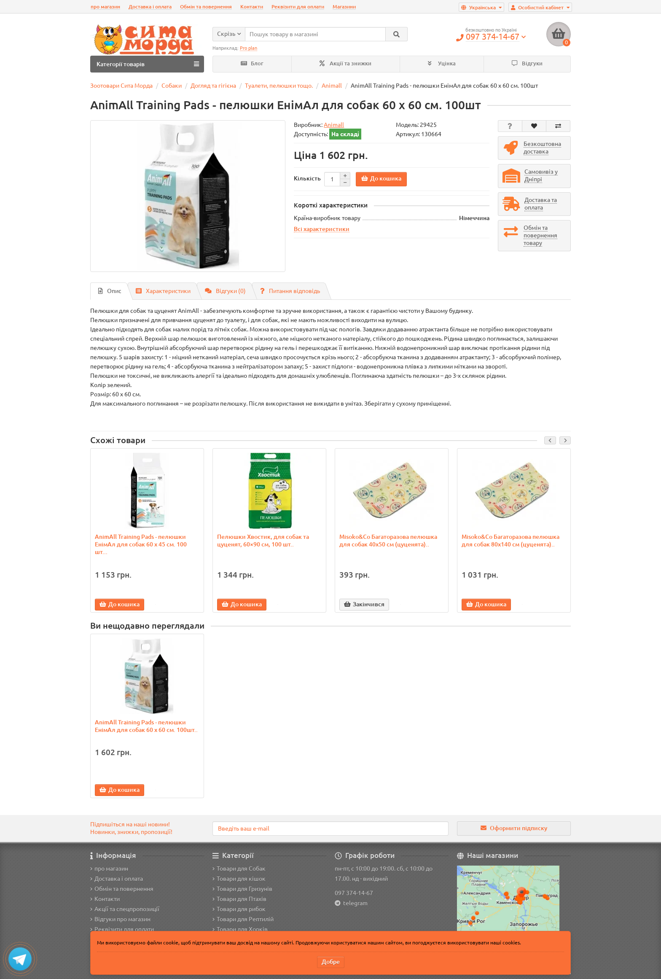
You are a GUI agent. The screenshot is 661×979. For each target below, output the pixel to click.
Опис (109, 291)
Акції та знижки (345, 63)
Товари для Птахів (239, 899)
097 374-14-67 (354, 893)
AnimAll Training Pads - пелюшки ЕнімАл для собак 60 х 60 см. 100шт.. (146, 726)
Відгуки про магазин (120, 919)
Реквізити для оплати (297, 6)
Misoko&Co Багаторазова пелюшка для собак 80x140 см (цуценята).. (510, 540)
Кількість (307, 178)
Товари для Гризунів (242, 888)
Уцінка (442, 63)
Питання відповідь (290, 291)
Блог (252, 63)
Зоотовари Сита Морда (121, 85)
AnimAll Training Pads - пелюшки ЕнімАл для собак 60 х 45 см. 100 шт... (141, 544)
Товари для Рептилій (243, 919)
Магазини (344, 6)
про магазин (105, 6)
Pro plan (248, 48)
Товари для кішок (239, 878)
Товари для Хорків (240, 929)
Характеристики (163, 291)
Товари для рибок (239, 909)
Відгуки (527, 63)
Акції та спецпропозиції (124, 909)
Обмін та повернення (206, 6)
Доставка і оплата (150, 6)
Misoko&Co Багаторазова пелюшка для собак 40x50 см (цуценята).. (388, 540)
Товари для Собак (239, 868)
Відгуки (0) (225, 291)
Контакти (251, 6)
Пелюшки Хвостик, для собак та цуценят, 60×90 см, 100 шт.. (263, 540)
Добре (331, 961)
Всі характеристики (321, 229)
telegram (354, 903)
